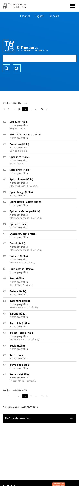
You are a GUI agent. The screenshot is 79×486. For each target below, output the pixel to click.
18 (30, 108)
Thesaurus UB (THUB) (28, 46)
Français (54, 16)
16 (19, 108)
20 (41, 108)
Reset (17, 68)
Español (25, 16)
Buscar (6, 68)
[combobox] (39, 58)
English (39, 16)
